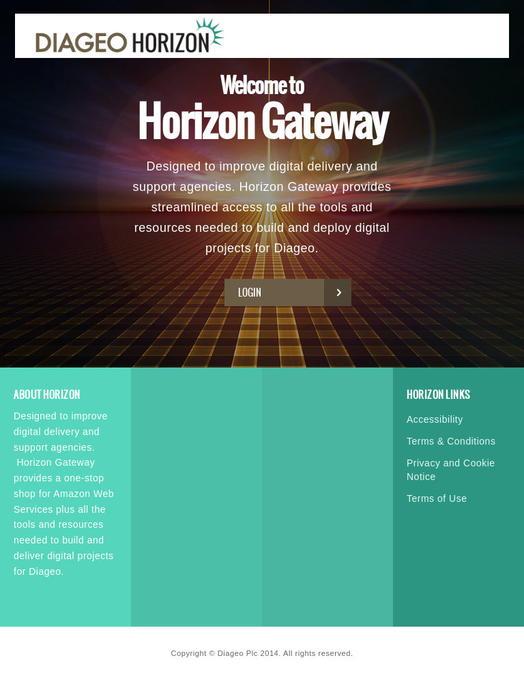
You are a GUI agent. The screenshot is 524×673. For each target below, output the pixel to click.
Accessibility (435, 419)
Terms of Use (437, 498)
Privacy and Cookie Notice (451, 470)
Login (291, 292)
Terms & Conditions (451, 441)
